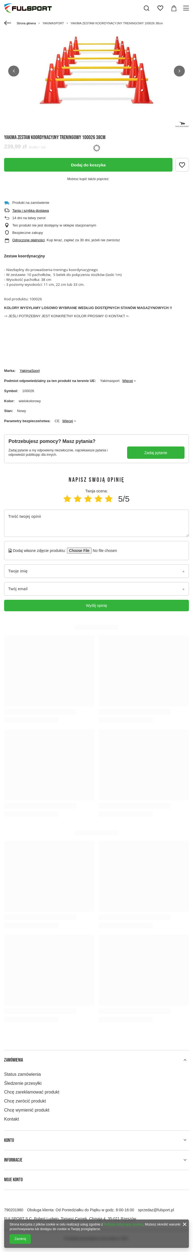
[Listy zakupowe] (160, 8)
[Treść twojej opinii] (96, 523)
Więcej (127, 381)
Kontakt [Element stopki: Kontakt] (11, 1119)
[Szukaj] (146, 8)
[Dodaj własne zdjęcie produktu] (103, 551)
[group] (96, 71)
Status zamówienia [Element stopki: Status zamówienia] (22, 1074)
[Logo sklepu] (28, 8)
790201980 (13, 1210)
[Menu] (187, 8)
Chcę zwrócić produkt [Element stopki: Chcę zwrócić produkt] (25, 1101)
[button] (13, 71)
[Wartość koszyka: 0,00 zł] (174, 8)
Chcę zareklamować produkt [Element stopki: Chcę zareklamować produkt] (31, 1092)
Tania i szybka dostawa (30, 210)
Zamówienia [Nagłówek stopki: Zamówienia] (13, 1060)
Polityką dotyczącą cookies (123, 1224)
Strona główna (26, 23)
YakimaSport (30, 371)
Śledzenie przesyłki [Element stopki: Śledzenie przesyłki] (23, 1083)
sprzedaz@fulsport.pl (156, 1210)
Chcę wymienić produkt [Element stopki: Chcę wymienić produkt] (26, 1110)
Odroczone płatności (28, 240)
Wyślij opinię (96, 605)
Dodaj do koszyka (88, 165)
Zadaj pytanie (155, 453)
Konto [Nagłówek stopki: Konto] (9, 1140)
